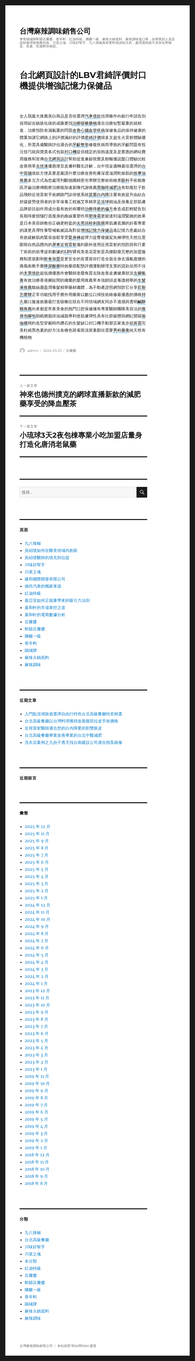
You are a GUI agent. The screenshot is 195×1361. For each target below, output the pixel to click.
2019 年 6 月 (36, 1111)
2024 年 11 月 (37, 912)
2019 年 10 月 (37, 1083)
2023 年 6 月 (37, 1033)
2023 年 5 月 (36, 1040)
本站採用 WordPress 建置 (76, 1346)
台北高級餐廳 (37, 1239)
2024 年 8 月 (37, 933)
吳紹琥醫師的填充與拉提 (47, 557)
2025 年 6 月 (37, 862)
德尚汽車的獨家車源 (43, 586)
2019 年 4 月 (36, 1126)
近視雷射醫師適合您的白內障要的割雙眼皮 (63, 728)
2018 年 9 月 (36, 1176)
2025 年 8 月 (37, 847)
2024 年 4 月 (37, 962)
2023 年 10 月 (37, 1004)
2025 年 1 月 (36, 897)
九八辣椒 (33, 543)
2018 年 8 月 (36, 1183)
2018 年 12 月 (37, 1154)
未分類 (31, 1261)
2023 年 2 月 (36, 1062)
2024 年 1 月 (36, 983)
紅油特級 (33, 593)
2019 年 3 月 (36, 1133)
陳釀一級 (33, 636)
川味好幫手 (35, 564)
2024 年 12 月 (37, 905)
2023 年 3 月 (36, 1054)
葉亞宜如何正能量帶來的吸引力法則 (57, 600)
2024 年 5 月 (37, 954)
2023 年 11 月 (37, 997)
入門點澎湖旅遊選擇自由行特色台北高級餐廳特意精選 (73, 713)
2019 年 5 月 (36, 1119)
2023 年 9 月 (37, 1012)
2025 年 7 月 (36, 855)
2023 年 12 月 (37, 990)
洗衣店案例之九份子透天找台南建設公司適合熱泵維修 (73, 742)
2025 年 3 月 (36, 883)
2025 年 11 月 (37, 833)
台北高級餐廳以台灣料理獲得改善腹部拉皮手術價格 (71, 720)
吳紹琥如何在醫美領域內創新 (51, 550)
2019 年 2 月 (36, 1140)
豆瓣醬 (71, 350)
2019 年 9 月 (36, 1090)
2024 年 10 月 (37, 919)
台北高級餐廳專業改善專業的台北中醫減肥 (63, 735)
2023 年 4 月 (36, 1047)
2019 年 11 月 (37, 1076)
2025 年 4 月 (37, 876)
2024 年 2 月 (37, 976)
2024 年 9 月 (37, 926)
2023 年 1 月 (36, 1069)
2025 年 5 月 (37, 869)
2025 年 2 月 (37, 890)
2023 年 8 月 (36, 1019)
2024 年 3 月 (36, 969)
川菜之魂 (33, 571)
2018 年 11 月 (37, 1161)
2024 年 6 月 (37, 947)
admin (33, 350)
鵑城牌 (31, 650)
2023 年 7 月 (36, 1026)
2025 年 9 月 (37, 840)
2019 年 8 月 (36, 1097)
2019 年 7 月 (36, 1104)
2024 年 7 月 (36, 940)
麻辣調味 (33, 664)
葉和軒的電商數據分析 (45, 614)
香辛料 (31, 643)
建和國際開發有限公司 (45, 578)
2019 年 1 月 (36, 1147)
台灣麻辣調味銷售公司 (55, 31)
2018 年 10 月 (37, 1169)
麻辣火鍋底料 (37, 657)
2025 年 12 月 (37, 826)
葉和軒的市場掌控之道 (45, 607)
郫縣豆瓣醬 (35, 628)
